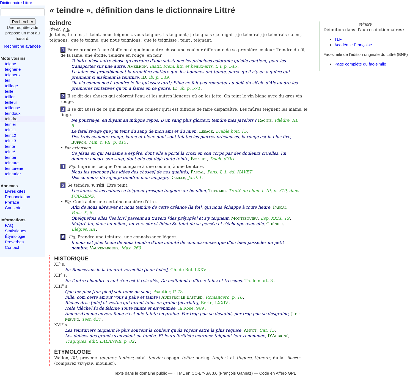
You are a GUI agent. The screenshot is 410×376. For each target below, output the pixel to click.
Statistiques (15, 230)
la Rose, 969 (191, 308)
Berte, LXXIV (214, 302)
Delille (177, 177)
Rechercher (22, 21)
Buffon (78, 142)
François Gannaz (235, 373)
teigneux (13, 74)
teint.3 (10, 140)
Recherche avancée (22, 46)
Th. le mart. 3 (259, 280)
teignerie (13, 69)
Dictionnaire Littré (16, 2)
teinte (10, 146)
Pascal (197, 172)
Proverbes (14, 241)
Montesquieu (244, 218)
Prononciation (17, 196)
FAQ (9, 225)
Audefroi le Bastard (181, 297)
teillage (11, 85)
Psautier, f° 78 (168, 291)
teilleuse (12, 107)
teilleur (11, 102)
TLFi (338, 39)
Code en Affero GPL (277, 373)
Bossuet (199, 158)
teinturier (13, 173)
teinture (12, 162)
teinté (10, 151)
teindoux (13, 113)
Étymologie (15, 236)
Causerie (13, 207)
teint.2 (10, 135)
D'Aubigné (278, 335)
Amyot (250, 330)
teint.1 (10, 129)
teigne (10, 63)
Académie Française (353, 44)
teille (9, 91)
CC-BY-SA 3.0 (204, 373)
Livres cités (15, 191)
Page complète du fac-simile (360, 64)
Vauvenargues (104, 248)
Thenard (216, 190)
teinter (10, 157)
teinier (10, 124)
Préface (12, 202)
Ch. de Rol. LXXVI (189, 269)
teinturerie (14, 168)
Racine (265, 120)
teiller (10, 96)
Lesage (206, 131)
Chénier (274, 223)
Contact (12, 247)
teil (7, 80)
